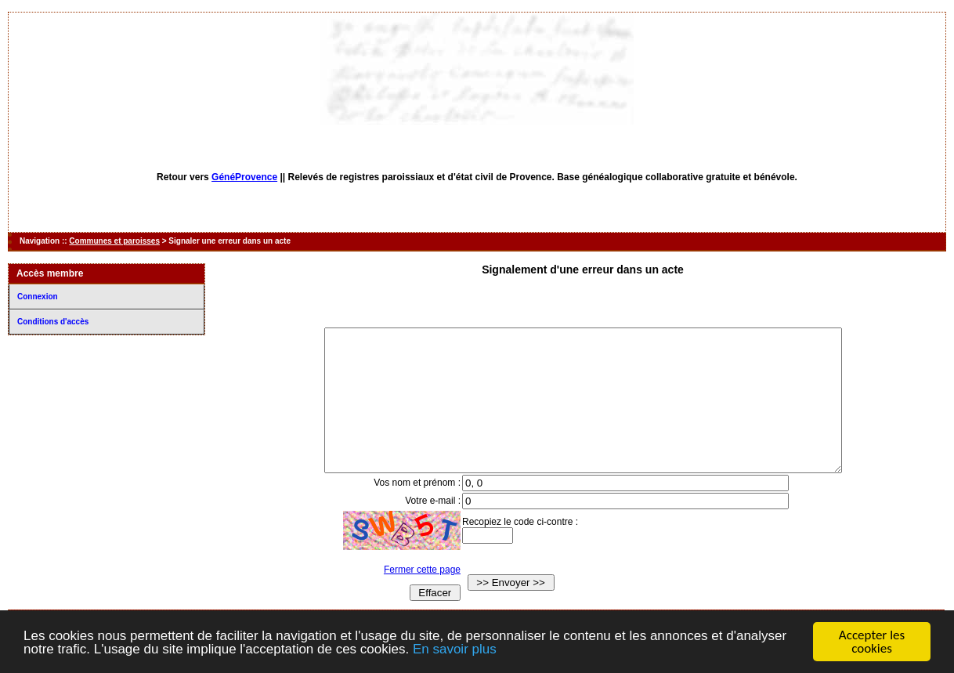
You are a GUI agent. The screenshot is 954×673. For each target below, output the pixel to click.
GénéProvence (244, 177)
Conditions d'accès (53, 321)
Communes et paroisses (114, 241)
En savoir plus (455, 649)
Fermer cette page (407, 597)
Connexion (37, 296)
